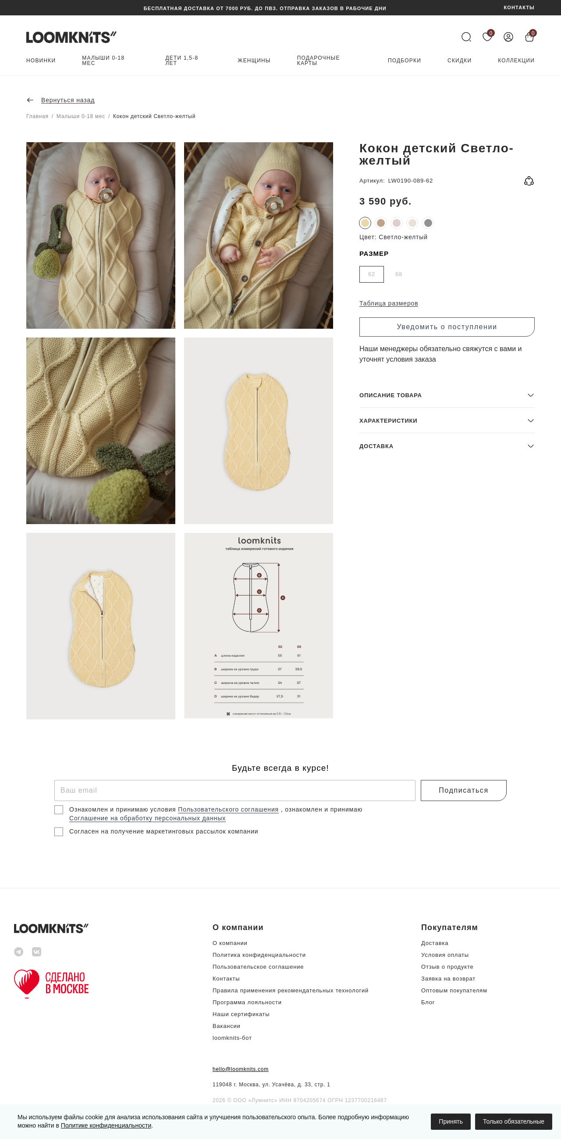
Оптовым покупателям (454, 990)
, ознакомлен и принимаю (321, 809)
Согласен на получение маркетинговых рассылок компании (163, 831)
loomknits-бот (232, 1038)
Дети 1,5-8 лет (182, 60)
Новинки (41, 61)
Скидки (459, 61)
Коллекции (516, 61)
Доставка (434, 943)
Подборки (404, 61)
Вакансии (227, 1026)
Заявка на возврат (448, 978)
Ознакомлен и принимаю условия (123, 809)
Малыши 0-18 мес (103, 60)
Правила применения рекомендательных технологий (291, 990)
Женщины (254, 61)
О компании (230, 943)
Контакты (226, 978)
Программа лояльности (247, 1002)
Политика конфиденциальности (259, 955)
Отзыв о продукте (447, 966)
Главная (37, 116)
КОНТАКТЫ (519, 7)
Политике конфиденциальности (106, 1125)
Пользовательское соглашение (258, 966)
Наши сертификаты (241, 1014)
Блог (428, 1002)
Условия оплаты (445, 955)
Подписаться (463, 790)
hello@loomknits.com (241, 1069)
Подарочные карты (318, 60)
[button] (447, 655)
